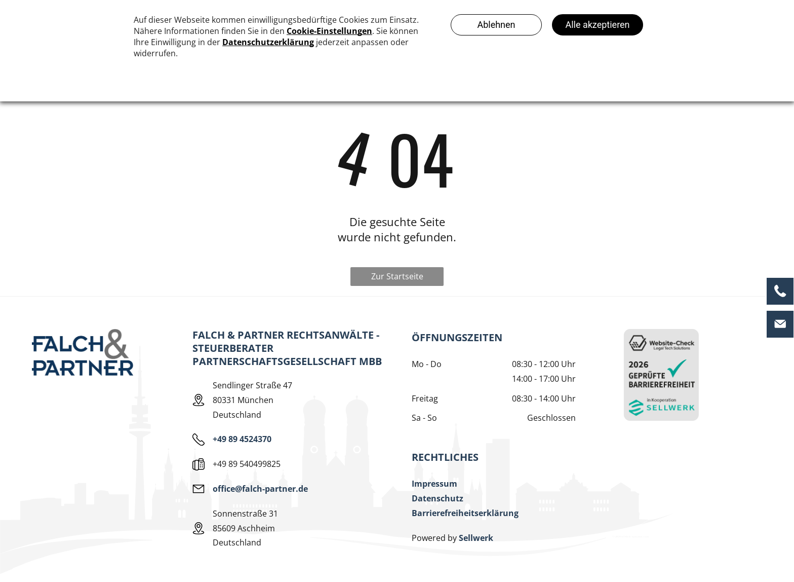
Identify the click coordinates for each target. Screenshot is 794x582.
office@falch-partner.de (260, 488)
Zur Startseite (397, 276)
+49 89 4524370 (242, 439)
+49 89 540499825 (247, 463)
